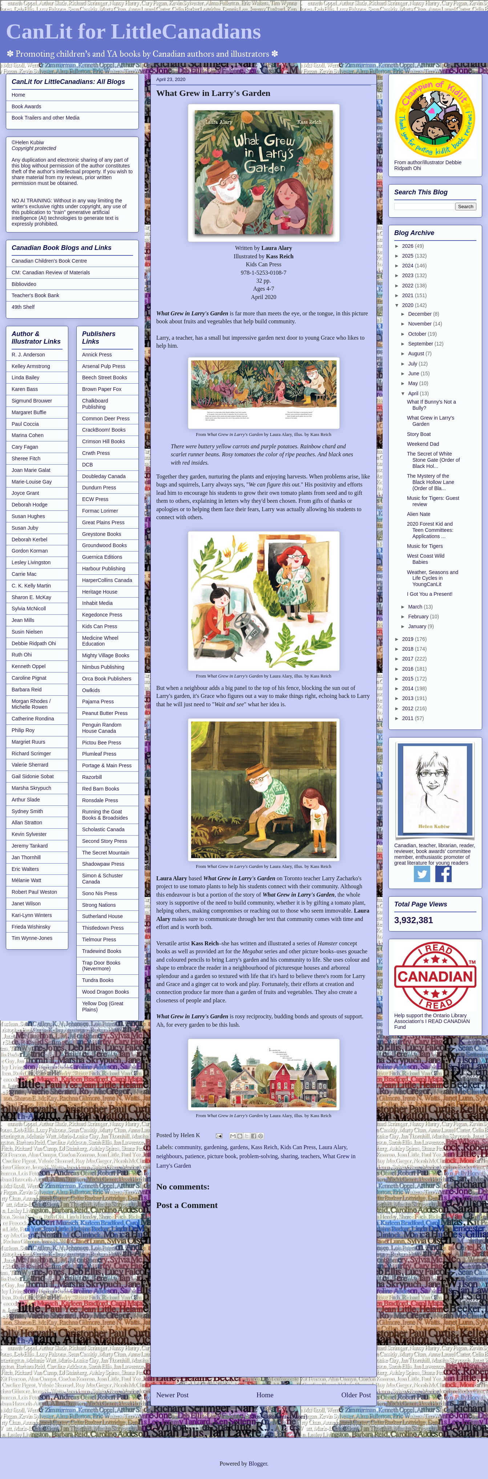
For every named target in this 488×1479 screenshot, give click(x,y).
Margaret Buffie (29, 412)
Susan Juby (25, 528)
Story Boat (419, 434)
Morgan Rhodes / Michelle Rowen (31, 704)
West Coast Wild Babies (425, 559)
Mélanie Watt (26, 880)
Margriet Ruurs (28, 742)
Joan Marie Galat (31, 470)
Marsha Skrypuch (31, 788)
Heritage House (99, 592)
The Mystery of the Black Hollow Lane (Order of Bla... (430, 482)
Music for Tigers (425, 546)
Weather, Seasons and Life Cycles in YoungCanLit (432, 578)
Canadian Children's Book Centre (49, 261)
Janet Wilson (26, 903)
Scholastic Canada (103, 829)
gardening (215, 1147)
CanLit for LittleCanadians (133, 31)
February (419, 616)
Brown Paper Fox (101, 389)
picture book (221, 1156)
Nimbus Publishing (103, 667)
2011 (408, 718)
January (418, 626)
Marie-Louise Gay (32, 482)
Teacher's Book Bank (35, 295)
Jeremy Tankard (30, 846)
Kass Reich (264, 1147)
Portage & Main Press (107, 765)
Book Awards (26, 106)
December (420, 314)
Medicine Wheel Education (100, 641)
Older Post (356, 1395)
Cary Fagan (25, 447)
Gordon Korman (30, 551)
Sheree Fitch (26, 458)
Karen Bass (25, 389)
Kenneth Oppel (28, 666)
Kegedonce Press (102, 615)
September (421, 344)
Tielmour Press (99, 939)
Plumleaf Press (99, 754)
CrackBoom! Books (104, 430)
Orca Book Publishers (106, 679)
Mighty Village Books (105, 655)
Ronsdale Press (100, 800)
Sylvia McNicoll (29, 608)
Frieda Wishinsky (31, 927)
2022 (408, 285)
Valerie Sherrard (30, 765)
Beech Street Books (104, 377)
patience (194, 1156)
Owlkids (91, 690)
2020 (408, 305)
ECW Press (95, 499)
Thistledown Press (103, 928)
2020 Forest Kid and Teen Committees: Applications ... (430, 530)
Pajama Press (98, 701)
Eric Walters (25, 869)
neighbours (169, 1156)
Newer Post (172, 1395)
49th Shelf (23, 307)
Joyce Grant (25, 493)
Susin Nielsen (27, 632)
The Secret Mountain (105, 853)
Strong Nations (99, 905)
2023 (408, 275)
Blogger (258, 1463)
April (414, 393)
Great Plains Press (103, 522)
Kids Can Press (298, 1147)
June (414, 373)
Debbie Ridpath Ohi (34, 643)
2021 (408, 295)
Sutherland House (102, 916)
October (418, 334)
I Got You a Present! (429, 594)
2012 (408, 708)
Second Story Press (104, 841)
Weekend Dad (423, 444)
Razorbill (92, 777)
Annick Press (97, 354)
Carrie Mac (24, 574)
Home (265, 1395)
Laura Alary (332, 1147)
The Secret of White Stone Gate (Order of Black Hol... (433, 460)
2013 (408, 698)
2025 (408, 256)
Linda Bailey (25, 377)
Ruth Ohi (22, 655)
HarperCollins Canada (107, 580)
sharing (289, 1156)
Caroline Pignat (29, 678)
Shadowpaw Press (103, 864)
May (413, 383)
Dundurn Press (99, 487)
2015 (408, 679)
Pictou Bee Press (101, 742)
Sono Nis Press (99, 893)
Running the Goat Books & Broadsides (105, 815)
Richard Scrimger (31, 753)
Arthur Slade (26, 800)
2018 (408, 649)
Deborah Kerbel (29, 539)
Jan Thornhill (26, 857)
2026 (408, 246)
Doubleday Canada (104, 476)
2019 (408, 639)
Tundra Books (98, 980)
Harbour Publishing (103, 568)
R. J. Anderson (28, 354)
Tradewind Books (101, 951)
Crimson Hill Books (103, 441)
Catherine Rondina (33, 719)
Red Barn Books (100, 789)
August (416, 353)
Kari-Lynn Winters (32, 915)
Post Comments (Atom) (279, 1417)
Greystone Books (101, 534)
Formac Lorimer (100, 511)
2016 (408, 669)
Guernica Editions (102, 557)
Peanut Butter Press (105, 713)
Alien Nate (419, 514)
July (413, 364)
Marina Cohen (28, 435)
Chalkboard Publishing (95, 404)
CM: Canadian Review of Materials (51, 272)
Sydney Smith (27, 811)
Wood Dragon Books (105, 992)
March (416, 607)
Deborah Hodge (30, 505)
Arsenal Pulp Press (103, 366)
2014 (408, 688)
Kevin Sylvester (29, 834)
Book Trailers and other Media (46, 118)
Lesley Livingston (31, 562)
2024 (408, 265)
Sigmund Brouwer (32, 401)
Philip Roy (23, 730)
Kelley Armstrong (31, 366)
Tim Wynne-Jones (32, 938)
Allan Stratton (27, 822)
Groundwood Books (104, 545)
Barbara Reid (27, 689)
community (188, 1147)
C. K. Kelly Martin (31, 586)
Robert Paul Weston (34, 892)
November (420, 324)
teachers (310, 1156)
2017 (408, 659)
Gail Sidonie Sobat (33, 776)
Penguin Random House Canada (101, 728)
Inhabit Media (97, 603)
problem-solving (258, 1156)
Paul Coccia (25, 424)
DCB (87, 465)
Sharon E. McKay (31, 597)
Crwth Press (96, 453)
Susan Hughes (28, 516)
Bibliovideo (24, 284)
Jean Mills (23, 620)
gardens (239, 1147)
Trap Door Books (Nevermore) (101, 966)
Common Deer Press (106, 418)
